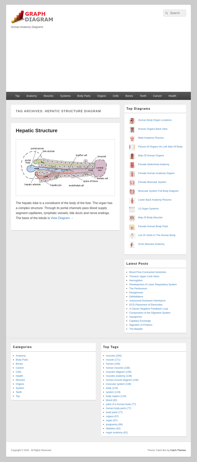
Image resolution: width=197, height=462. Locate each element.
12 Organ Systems (148, 208)
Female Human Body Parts (153, 226)
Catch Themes (178, 450)
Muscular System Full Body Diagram (158, 190)
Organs (101, 95)
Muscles (48, 95)
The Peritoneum (138, 288)
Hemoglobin (136, 280)
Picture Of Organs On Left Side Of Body (160, 146)
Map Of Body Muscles (150, 217)
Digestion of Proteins (140, 324)
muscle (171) (113, 359)
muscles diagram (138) (118, 371)
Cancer (157, 95)
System (20, 388)
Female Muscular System (152, 182)
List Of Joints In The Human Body (156, 235)
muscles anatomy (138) (119, 375)
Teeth (143, 95)
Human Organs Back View (152, 128)
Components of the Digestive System (149, 312)
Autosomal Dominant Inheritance (147, 300)
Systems (65, 95)
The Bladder (136, 328)
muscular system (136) (118, 383)
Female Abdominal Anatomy (153, 164)
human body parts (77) (118, 408)
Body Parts (83, 95)
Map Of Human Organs (151, 155)
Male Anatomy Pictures (151, 137)
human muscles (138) (118, 367)
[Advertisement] (98, 63)
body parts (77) (114, 412)
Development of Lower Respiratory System (153, 284)
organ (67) (112, 420)
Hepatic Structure (37, 130)
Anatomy (31, 95)
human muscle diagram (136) (122, 379)
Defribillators (136, 296)
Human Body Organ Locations (155, 120)
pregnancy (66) (114, 424)
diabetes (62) (113, 428)
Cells (116, 95)
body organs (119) (116, 396)
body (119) (112, 388)
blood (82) (111, 400)
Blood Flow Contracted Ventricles (147, 272)
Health (172, 95)
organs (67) (112, 416)
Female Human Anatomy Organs (156, 173)
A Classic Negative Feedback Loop (148, 308)
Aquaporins (135, 316)
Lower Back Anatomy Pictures (154, 199)
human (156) (113, 363)
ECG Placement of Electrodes (146, 304)
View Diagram (62, 218)
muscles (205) (114, 355)
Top (17, 95)
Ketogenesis (136, 292)
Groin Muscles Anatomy (151, 244)
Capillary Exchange (140, 320)
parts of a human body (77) (121, 404)
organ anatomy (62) (117, 432)
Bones (129, 95)
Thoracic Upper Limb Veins (144, 276)
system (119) (113, 392)
